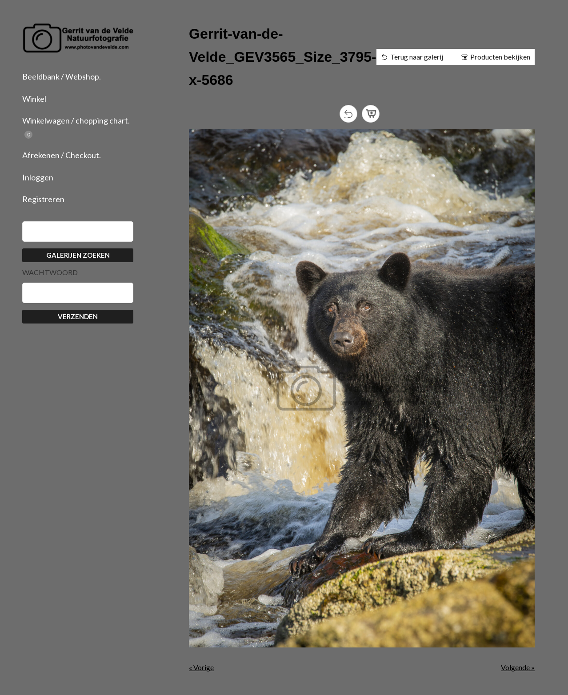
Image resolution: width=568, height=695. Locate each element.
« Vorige (201, 667)
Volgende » (518, 667)
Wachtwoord (50, 272)
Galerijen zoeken (78, 255)
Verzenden (78, 316)
